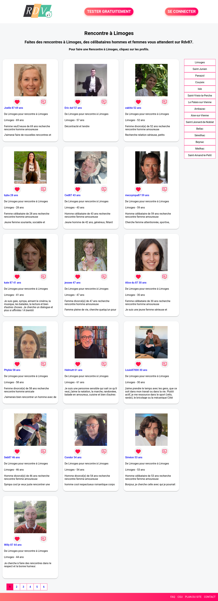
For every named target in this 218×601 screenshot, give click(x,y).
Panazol (199, 75)
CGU (180, 596)
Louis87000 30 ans (136, 370)
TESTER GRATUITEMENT (109, 11)
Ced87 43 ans (72, 195)
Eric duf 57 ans (73, 107)
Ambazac (199, 108)
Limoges (200, 62)
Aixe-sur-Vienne (200, 115)
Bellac (199, 128)
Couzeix (199, 82)
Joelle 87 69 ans (13, 107)
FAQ (172, 596)
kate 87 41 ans (12, 282)
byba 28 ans (11, 195)
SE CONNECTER (182, 11)
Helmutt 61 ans (73, 370)
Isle (200, 88)
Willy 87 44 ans (13, 544)
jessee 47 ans (72, 282)
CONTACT (210, 596)
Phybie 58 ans (12, 370)
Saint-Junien (200, 69)
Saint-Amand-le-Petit (200, 155)
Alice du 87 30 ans (136, 282)
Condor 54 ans (73, 457)
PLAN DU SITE (193, 596)
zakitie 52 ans (133, 107)
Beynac (200, 142)
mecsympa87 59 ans (137, 195)
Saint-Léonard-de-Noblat (200, 122)
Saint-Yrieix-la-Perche (200, 95)
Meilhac (199, 148)
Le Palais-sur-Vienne (200, 102)
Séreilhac (200, 135)
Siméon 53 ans (133, 457)
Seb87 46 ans (12, 457)
